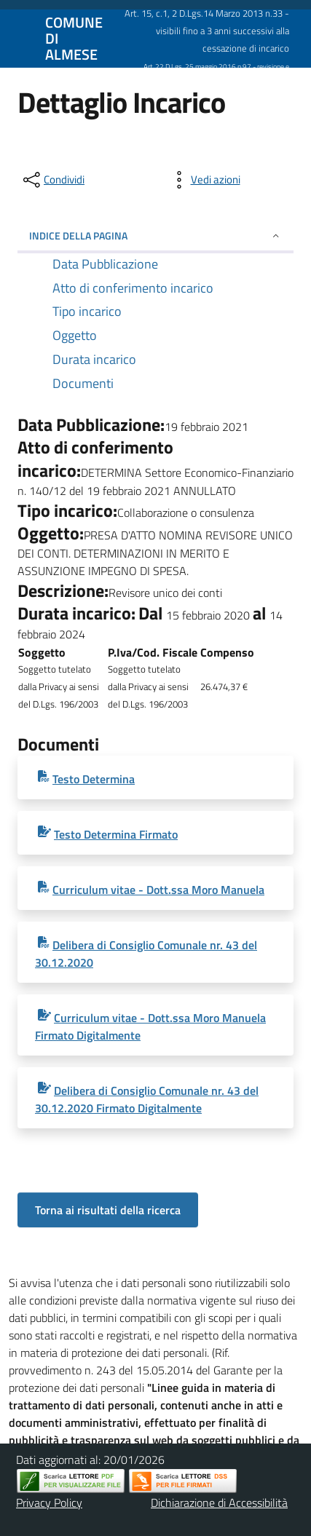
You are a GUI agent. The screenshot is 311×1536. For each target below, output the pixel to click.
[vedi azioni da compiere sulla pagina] (204, 179)
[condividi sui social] (52, 179)
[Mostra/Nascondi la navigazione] (17, 37)
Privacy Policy (49, 1502)
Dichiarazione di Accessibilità (219, 1502)
